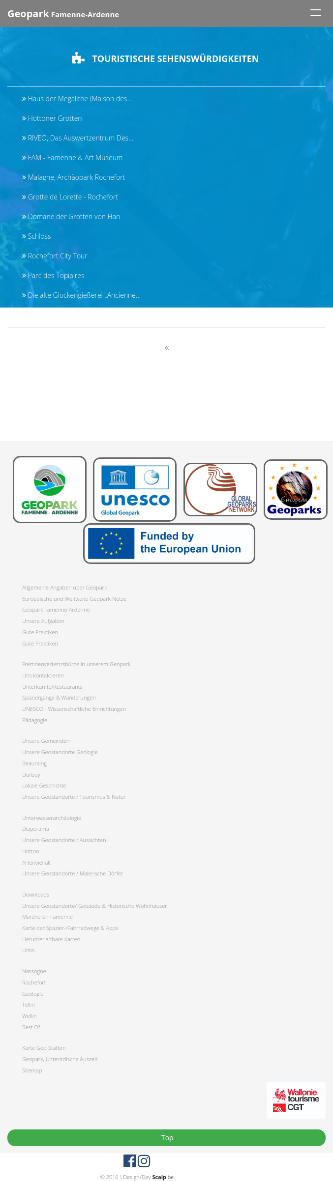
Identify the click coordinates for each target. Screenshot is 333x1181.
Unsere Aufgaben (43, 620)
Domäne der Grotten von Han (71, 216)
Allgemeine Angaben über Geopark (64, 587)
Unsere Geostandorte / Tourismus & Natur (74, 796)
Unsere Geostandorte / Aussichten (64, 840)
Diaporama (35, 828)
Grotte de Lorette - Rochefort (70, 196)
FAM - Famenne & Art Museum (72, 157)
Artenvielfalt (36, 862)
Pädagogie (34, 720)
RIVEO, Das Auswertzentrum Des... (77, 137)
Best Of (31, 1027)
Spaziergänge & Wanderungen (59, 697)
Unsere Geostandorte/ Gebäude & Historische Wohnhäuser (94, 905)
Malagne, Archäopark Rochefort (73, 177)
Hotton (30, 851)
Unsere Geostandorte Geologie (60, 752)
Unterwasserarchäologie (51, 817)
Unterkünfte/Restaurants (52, 686)
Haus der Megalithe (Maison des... (77, 98)
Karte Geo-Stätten (43, 1047)
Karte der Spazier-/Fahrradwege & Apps (70, 927)
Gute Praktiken (40, 632)
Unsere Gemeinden (46, 740)
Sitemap (32, 1070)
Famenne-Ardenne (63, 13)
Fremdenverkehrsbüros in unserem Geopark (76, 664)
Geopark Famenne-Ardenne (56, 609)
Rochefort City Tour (55, 255)
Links (28, 950)
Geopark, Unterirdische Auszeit (59, 1059)
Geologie (33, 993)
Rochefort (34, 982)
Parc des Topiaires (53, 275)
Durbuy (31, 774)
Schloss (36, 236)
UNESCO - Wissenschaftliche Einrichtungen (74, 708)
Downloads (35, 894)
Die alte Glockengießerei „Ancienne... (81, 295)
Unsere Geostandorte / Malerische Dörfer (72, 873)
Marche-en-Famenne (47, 916)
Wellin (29, 1015)
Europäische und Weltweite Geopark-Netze (74, 598)
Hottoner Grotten (52, 118)
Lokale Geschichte (44, 785)
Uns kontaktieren (43, 675)
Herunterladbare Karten (51, 939)
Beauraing (34, 763)
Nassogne (34, 971)
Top (166, 1137)
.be (163, 1177)
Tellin (28, 1004)
